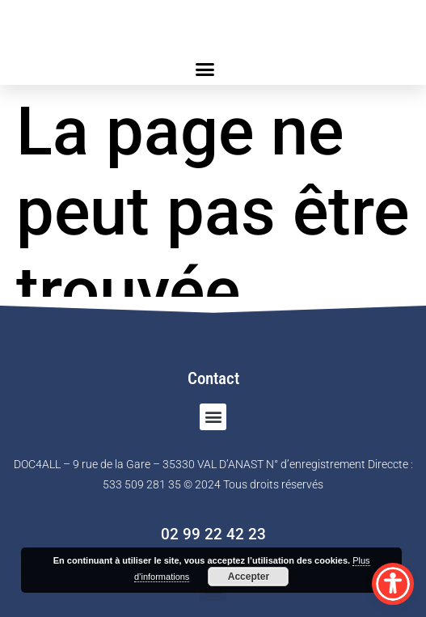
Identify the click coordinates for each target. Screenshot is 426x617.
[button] (205, 68)
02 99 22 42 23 (213, 534)
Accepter (248, 576)
